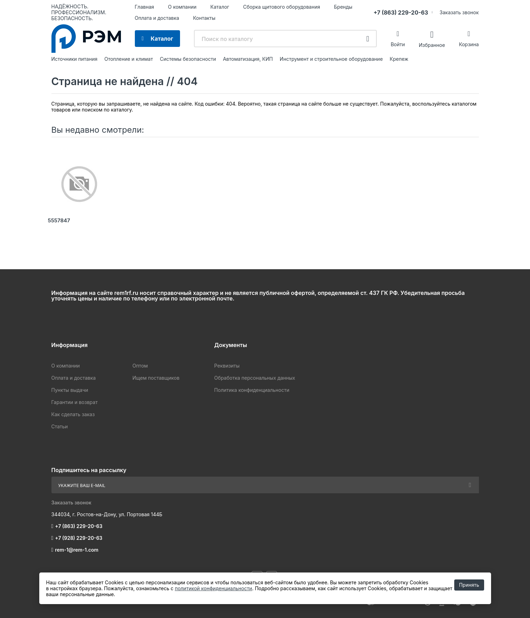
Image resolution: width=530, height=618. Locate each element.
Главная (144, 7)
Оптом (140, 366)
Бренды (343, 7)
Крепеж (399, 59)
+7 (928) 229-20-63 (78, 538)
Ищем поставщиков (155, 378)
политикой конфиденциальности (213, 588)
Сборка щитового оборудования (281, 7)
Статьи (59, 426)
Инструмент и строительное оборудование (331, 59)
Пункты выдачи (69, 390)
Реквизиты (226, 366)
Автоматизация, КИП (247, 59)
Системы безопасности (188, 59)
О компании (182, 7)
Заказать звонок (459, 12)
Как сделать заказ (73, 414)
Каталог (219, 7)
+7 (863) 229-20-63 (401, 12)
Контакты (204, 18)
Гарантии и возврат (74, 402)
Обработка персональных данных (254, 378)
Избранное (432, 44)
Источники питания (74, 59)
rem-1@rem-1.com (76, 550)
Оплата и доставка (157, 18)
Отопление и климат (128, 59)
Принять (469, 585)
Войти (398, 44)
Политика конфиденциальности (251, 390)
